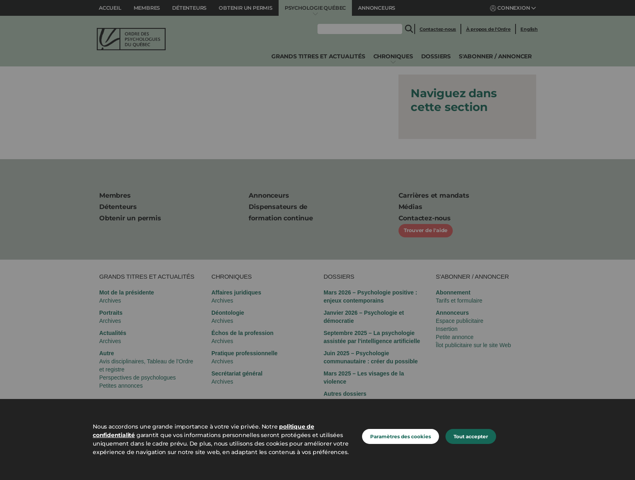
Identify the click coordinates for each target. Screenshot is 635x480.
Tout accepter (471, 436)
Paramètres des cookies (400, 436)
